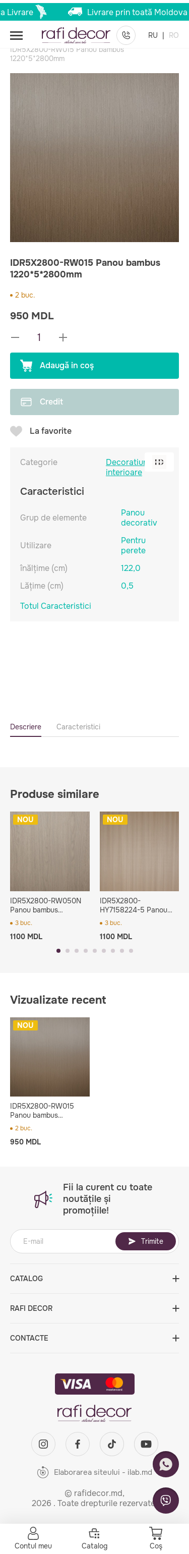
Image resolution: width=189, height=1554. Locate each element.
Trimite (145, 1241)
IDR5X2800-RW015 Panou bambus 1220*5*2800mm (42, 1111)
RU (154, 35)
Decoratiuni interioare (128, 467)
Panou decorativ (139, 517)
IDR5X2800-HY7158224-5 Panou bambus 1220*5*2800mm (133, 905)
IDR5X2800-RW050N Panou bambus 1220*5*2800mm (45, 905)
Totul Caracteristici (55, 606)
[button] (58, 951)
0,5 (127, 586)
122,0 (131, 568)
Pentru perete (133, 545)
